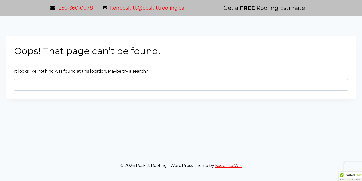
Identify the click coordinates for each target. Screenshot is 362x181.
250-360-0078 (76, 8)
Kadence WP (228, 165)
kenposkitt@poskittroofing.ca (147, 8)
